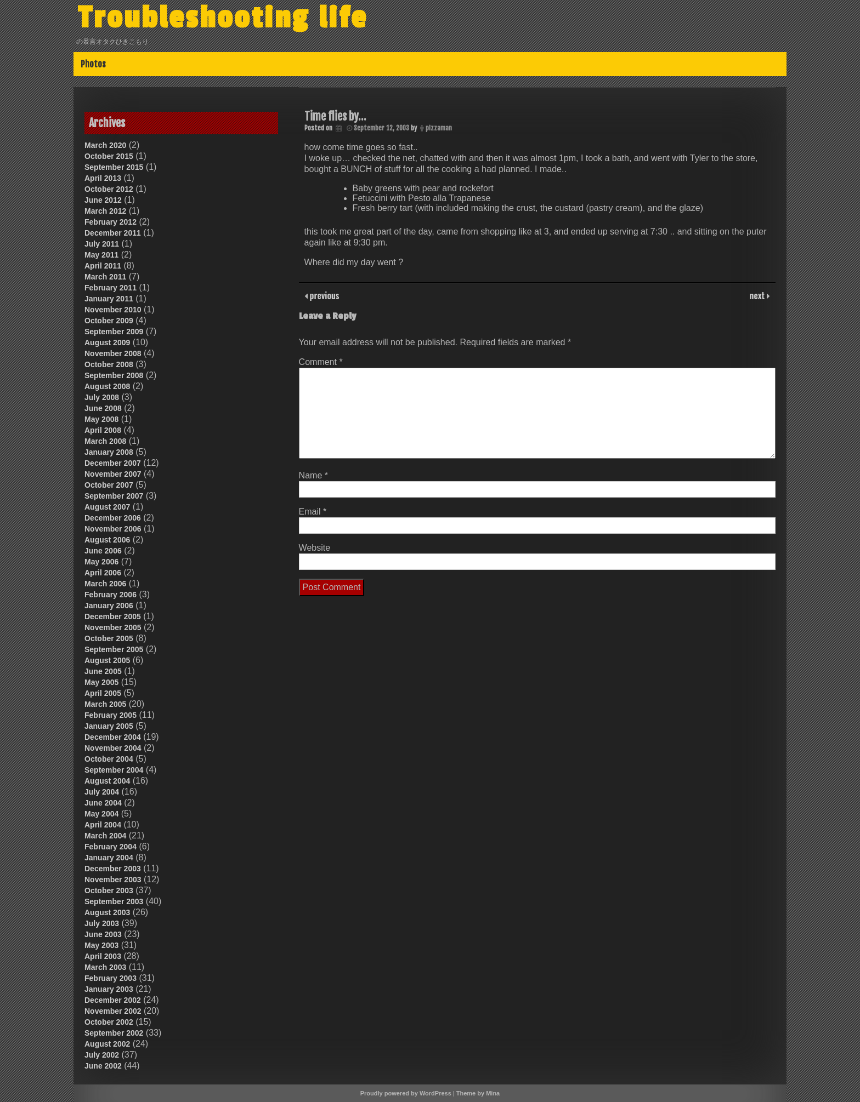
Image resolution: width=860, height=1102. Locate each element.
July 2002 (101, 1054)
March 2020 (105, 145)
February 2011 (110, 287)
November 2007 (113, 474)
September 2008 (113, 375)
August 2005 (107, 660)
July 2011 (101, 243)
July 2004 (101, 791)
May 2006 (101, 561)
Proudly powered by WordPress (405, 1093)
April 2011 (102, 265)
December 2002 (112, 1000)
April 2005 (102, 693)
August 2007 (107, 507)
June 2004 (103, 802)
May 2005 (101, 682)
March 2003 (105, 967)
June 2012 (103, 200)
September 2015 (113, 167)
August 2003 (107, 912)
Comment (321, 362)
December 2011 (112, 233)
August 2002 (107, 1044)
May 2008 (101, 419)
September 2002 (113, 1033)
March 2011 (105, 276)
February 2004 (110, 846)
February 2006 (110, 594)
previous (324, 295)
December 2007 (112, 463)
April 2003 (102, 956)
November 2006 (113, 528)
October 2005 (108, 638)
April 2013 (102, 178)
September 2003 (113, 901)
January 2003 (108, 989)
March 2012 (105, 211)
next (758, 295)
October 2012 (108, 189)
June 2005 (103, 671)
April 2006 (102, 572)
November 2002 (113, 1011)
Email (313, 511)
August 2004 (107, 780)
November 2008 (113, 353)
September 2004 (113, 770)
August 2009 (107, 342)
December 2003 (112, 868)
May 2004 (101, 813)
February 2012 (110, 222)
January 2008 (108, 452)
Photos (93, 64)
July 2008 (101, 397)
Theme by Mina (478, 1093)
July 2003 (101, 923)
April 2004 (102, 824)
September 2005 (113, 649)
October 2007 (108, 485)
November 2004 (113, 748)
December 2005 (112, 616)
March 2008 (105, 441)
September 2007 (113, 496)
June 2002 (103, 1065)
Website (315, 547)
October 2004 (108, 759)
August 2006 (107, 539)
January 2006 (108, 605)
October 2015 (108, 156)
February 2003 (110, 978)
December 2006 (112, 517)
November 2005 (113, 627)
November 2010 (113, 309)
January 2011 (108, 298)
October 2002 (108, 1022)
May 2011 (101, 254)
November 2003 (113, 879)
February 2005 (110, 715)
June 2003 (103, 934)
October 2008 (108, 364)
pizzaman (439, 128)
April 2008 (102, 430)
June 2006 (103, 550)
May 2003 (101, 945)
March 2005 (105, 704)
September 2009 (113, 331)
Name (313, 475)
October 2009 (108, 320)
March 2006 (105, 583)
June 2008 (103, 408)
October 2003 (108, 890)
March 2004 (105, 835)
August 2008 (107, 386)
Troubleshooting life (222, 18)
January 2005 (108, 726)
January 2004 (108, 857)
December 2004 (112, 737)
